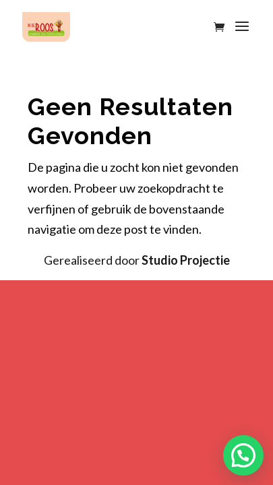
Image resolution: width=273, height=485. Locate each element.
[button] (243, 455)
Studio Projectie (186, 260)
